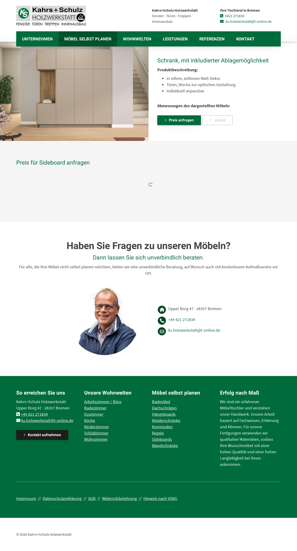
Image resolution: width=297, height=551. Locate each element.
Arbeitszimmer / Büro (103, 401)
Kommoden (162, 426)
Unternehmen (37, 39)
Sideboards (162, 439)
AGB (92, 498)
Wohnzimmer (96, 439)
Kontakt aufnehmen (44, 435)
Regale (158, 433)
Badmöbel (161, 401)
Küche (89, 420)
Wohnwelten (137, 39)
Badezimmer (95, 408)
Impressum (26, 498)
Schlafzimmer (96, 433)
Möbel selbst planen (87, 39)
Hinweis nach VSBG (160, 498)
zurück (220, 120)
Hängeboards (164, 414)
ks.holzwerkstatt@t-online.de (246, 21)
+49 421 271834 (181, 319)
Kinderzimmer (96, 426)
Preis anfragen (181, 120)
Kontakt (245, 39)
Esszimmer (93, 414)
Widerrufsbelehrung (119, 498)
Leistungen (175, 39)
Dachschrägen (164, 408)
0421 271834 (232, 15)
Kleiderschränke (166, 420)
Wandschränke (165, 445)
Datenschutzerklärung (62, 498)
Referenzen (212, 39)
